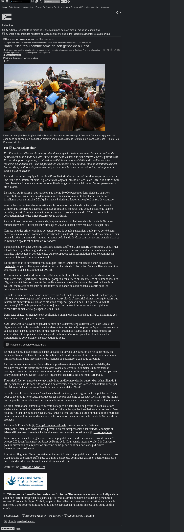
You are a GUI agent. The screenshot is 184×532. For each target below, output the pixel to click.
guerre (47, 53)
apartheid (34, 58)
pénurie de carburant (14, 58)
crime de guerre (67, 50)
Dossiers (58, 7)
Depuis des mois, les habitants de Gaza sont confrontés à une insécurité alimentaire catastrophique (57, 34)
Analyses (18, 7)
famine (41, 53)
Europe (27, 58)
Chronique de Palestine (80, 515)
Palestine (7, 25)
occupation (32, 53)
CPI (7, 61)
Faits (10, 7)
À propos (104, 7)
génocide (10, 50)
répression (15, 53)
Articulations (28, 7)
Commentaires (92, 7)
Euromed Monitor (35, 515)
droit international (53, 50)
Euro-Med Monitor (13, 55)
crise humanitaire (39, 50)
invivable (10, 266)
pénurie (28, 50)
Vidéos (82, 7)
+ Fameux (73, 7)
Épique (39, 7)
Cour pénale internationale (51, 425)
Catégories (48, 7)
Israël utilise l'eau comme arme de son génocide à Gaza (46, 46)
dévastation (95, 50)
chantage (24, 53)
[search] (19, 1)
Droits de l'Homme (82, 50)
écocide (6, 53)
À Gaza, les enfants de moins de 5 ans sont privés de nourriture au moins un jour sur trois (52, 30)
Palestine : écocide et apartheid (28, 344)
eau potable (19, 50)
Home (4, 7)
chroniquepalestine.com (28, 39)
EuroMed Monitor (24, 147)
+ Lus (65, 7)
